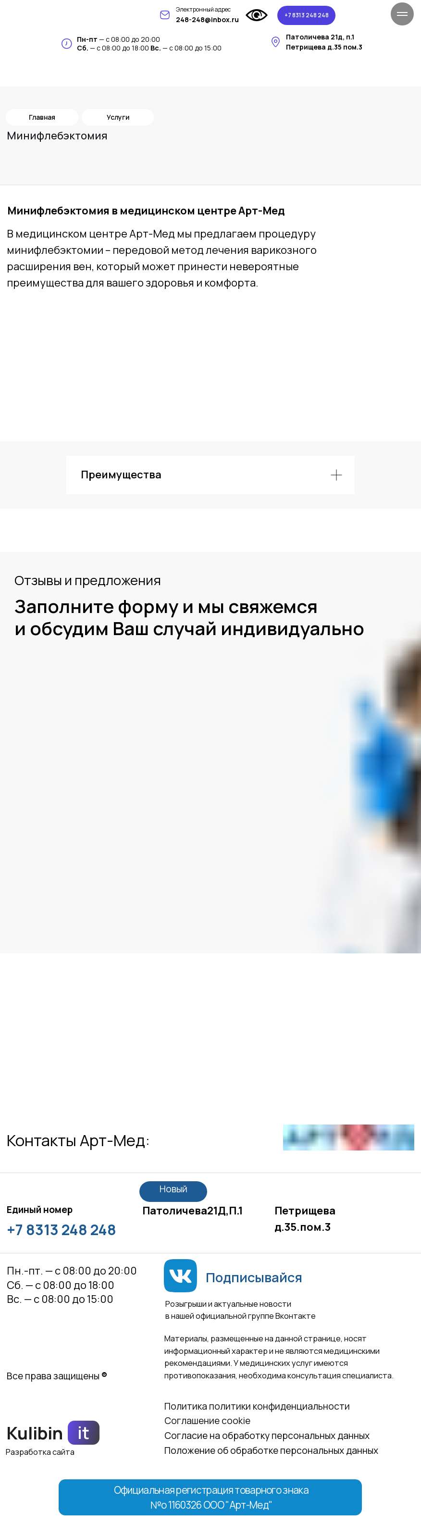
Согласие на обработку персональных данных (267, 1435)
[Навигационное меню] (402, 14)
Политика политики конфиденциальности (257, 1406)
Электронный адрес (203, 9)
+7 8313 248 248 (61, 1229)
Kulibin (35, 1433)
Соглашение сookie (207, 1420)
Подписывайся (254, 1277)
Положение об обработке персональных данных (271, 1450)
